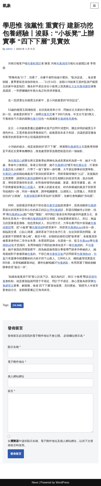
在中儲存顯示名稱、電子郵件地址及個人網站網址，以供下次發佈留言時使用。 (50, 443)
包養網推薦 (37, 218)
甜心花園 (27, 187)
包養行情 (35, 118)
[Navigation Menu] (94, 6)
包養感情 (61, 63)
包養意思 (46, 114)
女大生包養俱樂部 (80, 86)
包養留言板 (56, 253)
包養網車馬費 (66, 118)
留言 (11, 391)
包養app (85, 240)
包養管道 (52, 205)
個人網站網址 (16, 376)
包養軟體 (32, 63)
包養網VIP (61, 165)
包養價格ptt (84, 253)
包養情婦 (30, 178)
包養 (5, 169)
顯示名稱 (14, 346)
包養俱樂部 (31, 195)
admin (9, 49)
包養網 (92, 205)
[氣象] (7, 5)
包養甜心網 (18, 160)
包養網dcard (16, 214)
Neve (35, 482)
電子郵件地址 (17, 361)
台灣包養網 (53, 209)
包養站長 (81, 165)
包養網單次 (75, 146)
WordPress (62, 482)
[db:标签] (17, 305)
